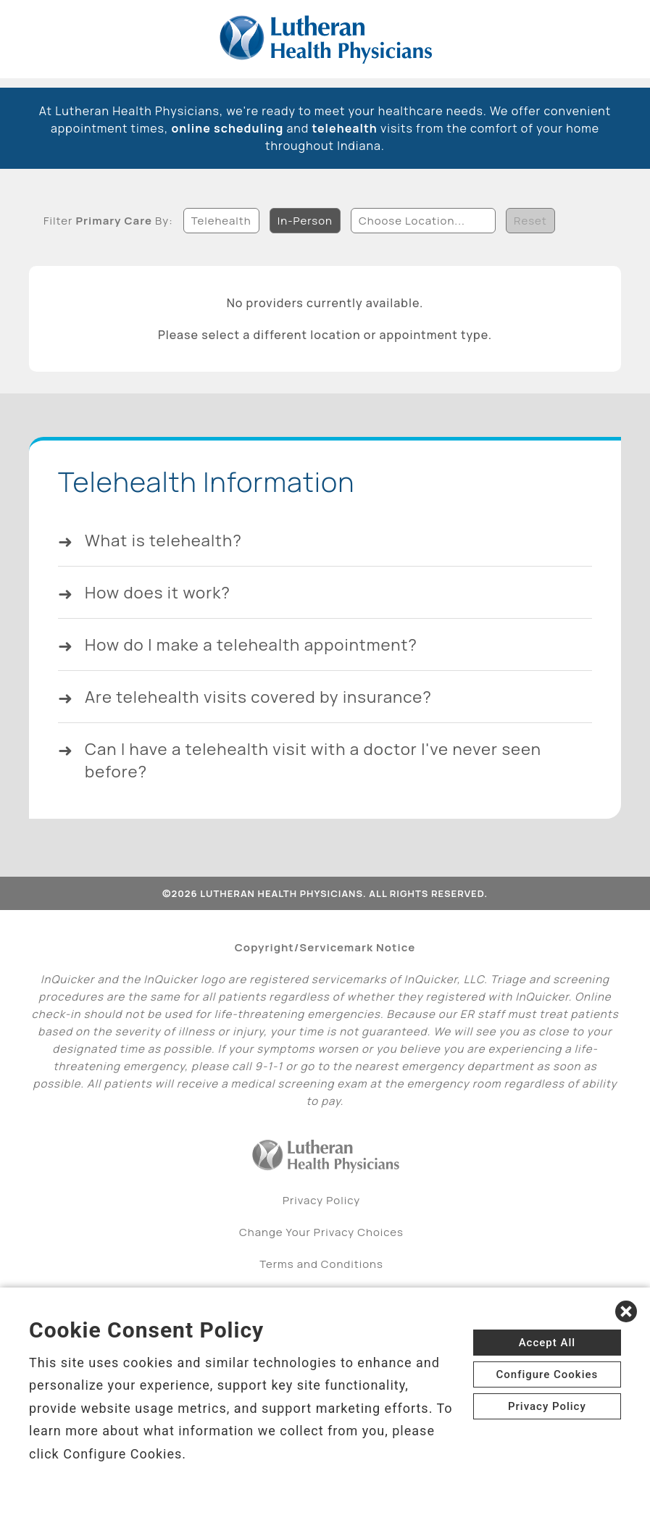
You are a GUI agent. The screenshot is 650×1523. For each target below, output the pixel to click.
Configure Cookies (547, 1374)
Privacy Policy (321, 1209)
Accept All (547, 1342)
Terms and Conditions (321, 1273)
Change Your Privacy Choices (321, 1241)
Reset (530, 219)
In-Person (305, 219)
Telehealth (221, 219)
